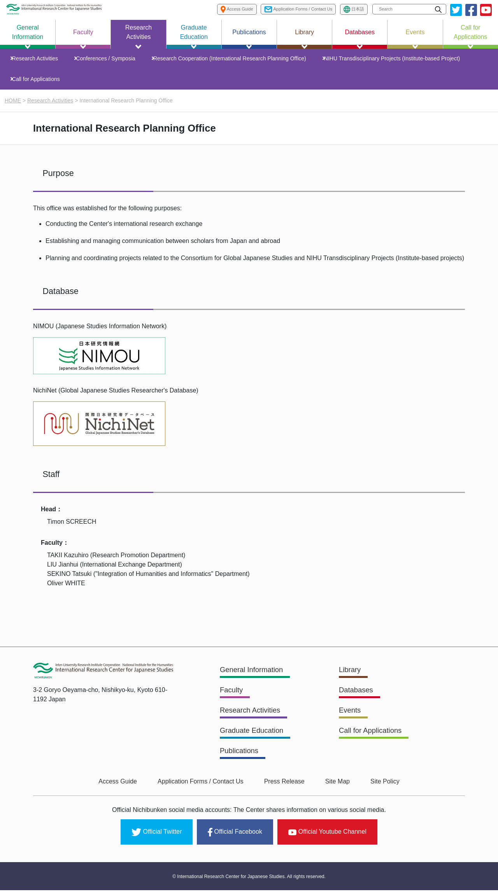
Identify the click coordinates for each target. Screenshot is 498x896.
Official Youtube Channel (327, 839)
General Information (254, 681)
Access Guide (128, 791)
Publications (241, 760)
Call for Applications (39, 84)
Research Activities (38, 60)
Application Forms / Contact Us (206, 791)
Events (351, 720)
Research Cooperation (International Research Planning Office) (228, 60)
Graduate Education (254, 740)
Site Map (332, 791)
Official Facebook (235, 839)
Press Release (284, 791)
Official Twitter (157, 839)
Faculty (232, 701)
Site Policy (374, 791)
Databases (357, 701)
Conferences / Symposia (107, 60)
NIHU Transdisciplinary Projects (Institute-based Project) (388, 60)
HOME (13, 107)
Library (351, 681)
